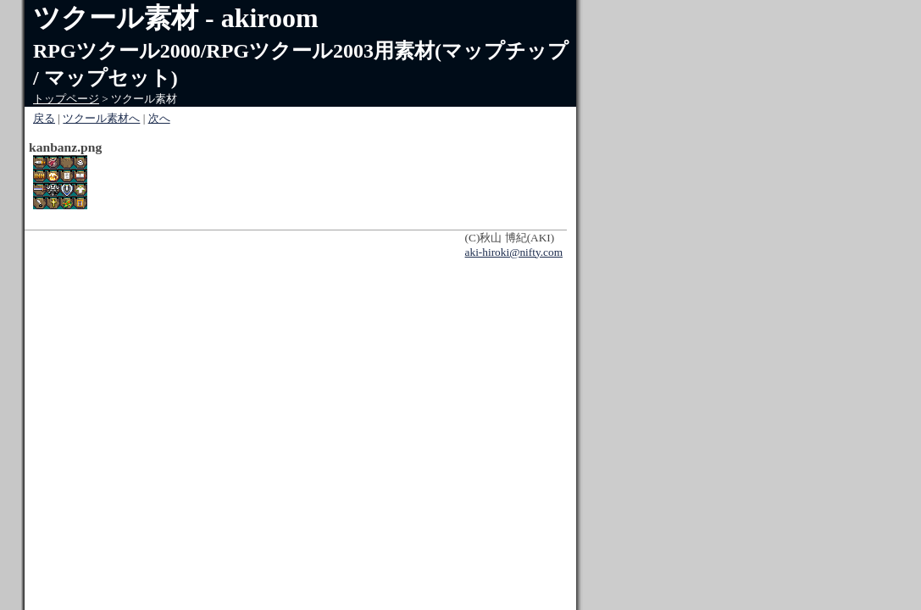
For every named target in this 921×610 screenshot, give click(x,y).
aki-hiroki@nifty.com (514, 252)
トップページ (66, 98)
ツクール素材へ (101, 118)
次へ (159, 118)
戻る (44, 118)
